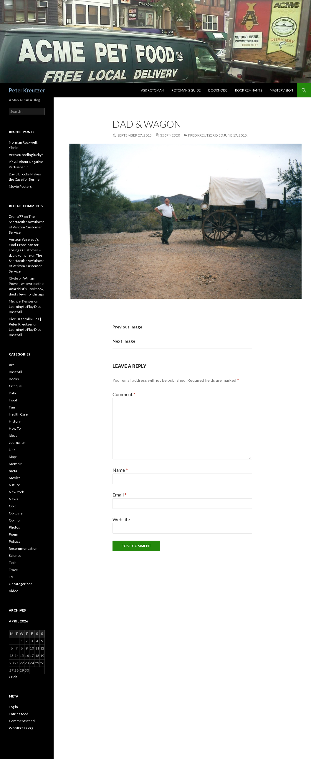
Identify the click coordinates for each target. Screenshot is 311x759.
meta (13, 471)
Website (121, 519)
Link (12, 449)
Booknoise (217, 90)
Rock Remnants (248, 90)
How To (15, 428)
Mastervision (281, 90)
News (13, 499)
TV (11, 576)
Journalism (18, 442)
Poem (13, 534)
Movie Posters (20, 186)
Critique (15, 386)
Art (11, 365)
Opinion (15, 520)
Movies (15, 478)
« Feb (13, 677)
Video (13, 591)
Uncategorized (20, 584)
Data (12, 393)
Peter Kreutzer (27, 90)
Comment (124, 394)
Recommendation (23, 548)
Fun (12, 407)
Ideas (13, 435)
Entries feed (18, 714)
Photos (14, 527)
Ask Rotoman (152, 90)
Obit (12, 506)
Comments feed (22, 721)
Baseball (15, 372)
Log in (13, 707)
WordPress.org (21, 728)
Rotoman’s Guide (186, 90)
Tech (12, 562)
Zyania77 (16, 216)
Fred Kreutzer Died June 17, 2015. (218, 135)
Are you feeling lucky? (26, 154)
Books (14, 379)
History (15, 421)
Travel (14, 569)
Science (15, 555)
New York (16, 492)
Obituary (16, 513)
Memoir (15, 463)
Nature (14, 485)
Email (120, 494)
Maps (13, 456)
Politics (14, 541)
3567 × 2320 (170, 135)
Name (120, 470)
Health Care (18, 414)
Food (13, 400)
